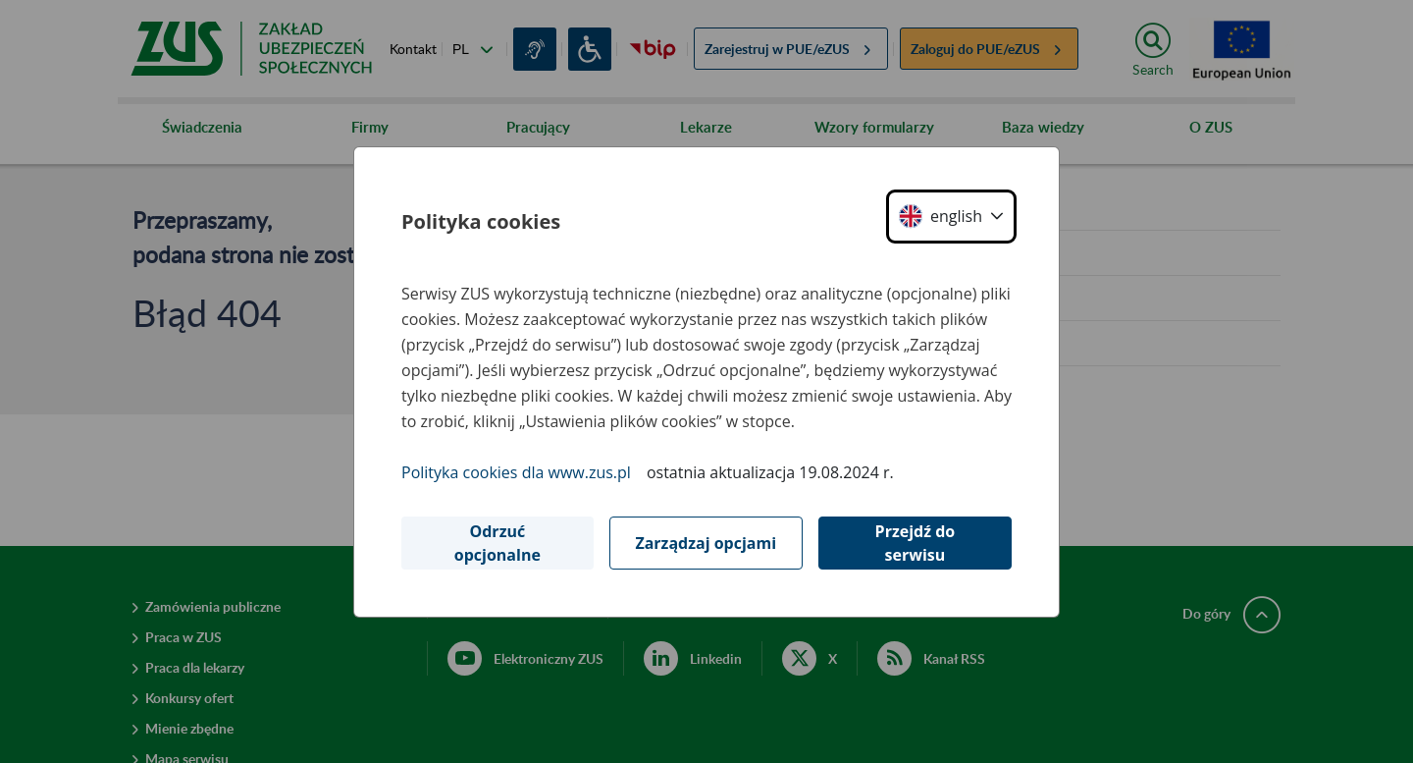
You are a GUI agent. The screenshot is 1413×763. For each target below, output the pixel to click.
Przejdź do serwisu (915, 543)
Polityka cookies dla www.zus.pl (516, 472)
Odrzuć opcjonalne (497, 543)
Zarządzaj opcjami (705, 543)
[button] (951, 216)
